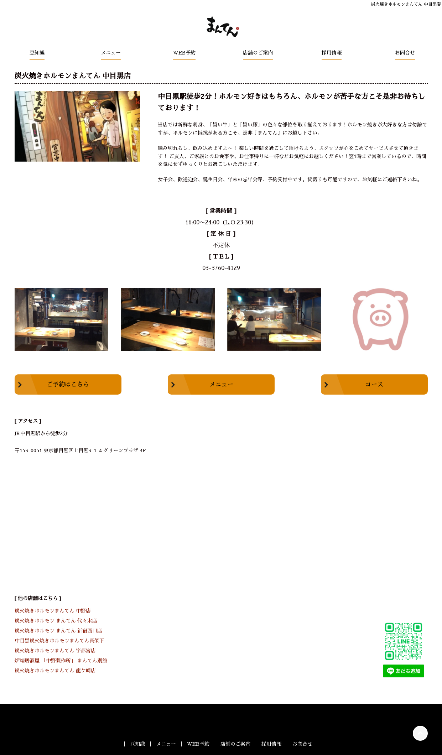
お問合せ (405, 52)
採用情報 (332, 52)
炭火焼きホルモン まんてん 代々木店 (56, 620)
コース (374, 384)
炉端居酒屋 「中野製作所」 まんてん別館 (61, 660)
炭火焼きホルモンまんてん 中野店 (53, 610)
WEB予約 (184, 52)
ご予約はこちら (68, 384)
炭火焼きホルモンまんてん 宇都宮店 (55, 650)
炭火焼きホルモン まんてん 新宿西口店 (58, 630)
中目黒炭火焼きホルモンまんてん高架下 (59, 640)
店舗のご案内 (258, 52)
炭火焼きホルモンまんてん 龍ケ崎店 (55, 670)
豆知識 (37, 52)
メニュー (111, 52)
